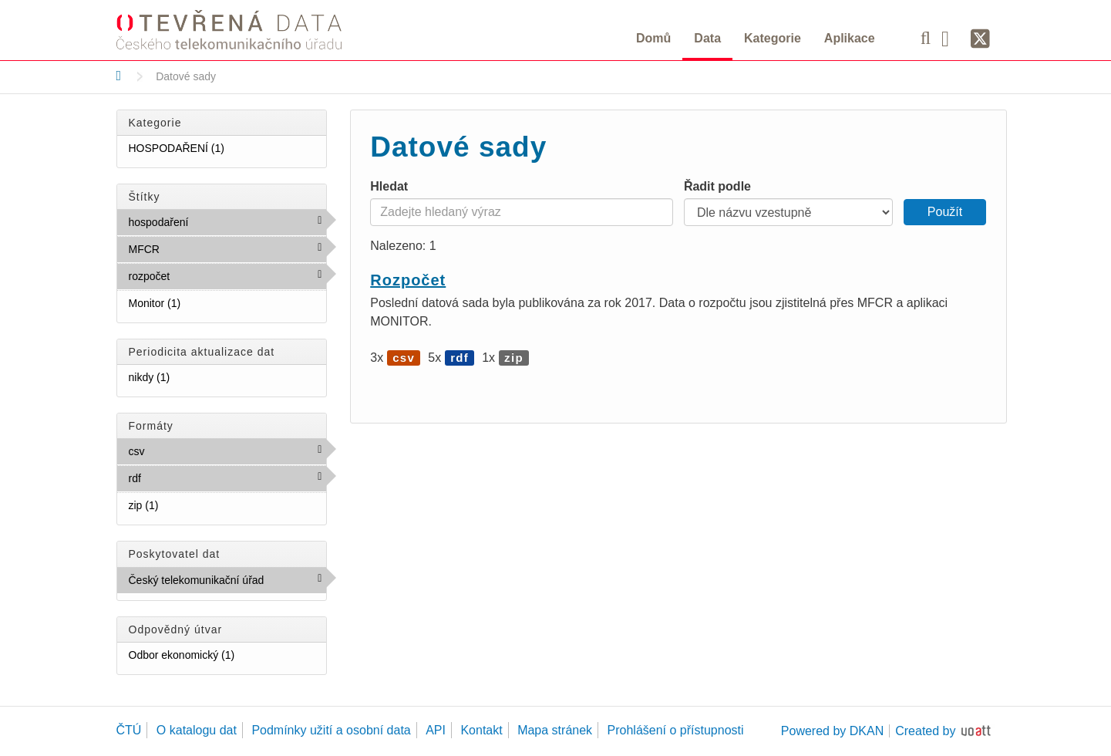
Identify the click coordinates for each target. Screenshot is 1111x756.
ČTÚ (129, 730)
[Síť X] (980, 39)
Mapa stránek (554, 730)
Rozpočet (408, 280)
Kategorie (772, 38)
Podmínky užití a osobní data (330, 730)
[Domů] (119, 76)
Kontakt (481, 730)
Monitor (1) (200, 302)
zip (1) (177, 504)
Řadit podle (717, 186)
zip (514, 357)
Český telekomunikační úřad (228, 583)
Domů (653, 38)
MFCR (193, 248)
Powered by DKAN (832, 730)
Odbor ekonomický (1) (228, 657)
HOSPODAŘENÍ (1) (228, 150)
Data (707, 38)
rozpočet (203, 275)
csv (178, 450)
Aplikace (849, 38)
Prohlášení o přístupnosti (676, 730)
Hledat (389, 186)
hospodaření (222, 221)
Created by (925, 730)
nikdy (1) (189, 376)
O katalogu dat (197, 730)
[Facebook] (950, 37)
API (436, 730)
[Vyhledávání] (925, 37)
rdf (175, 477)
